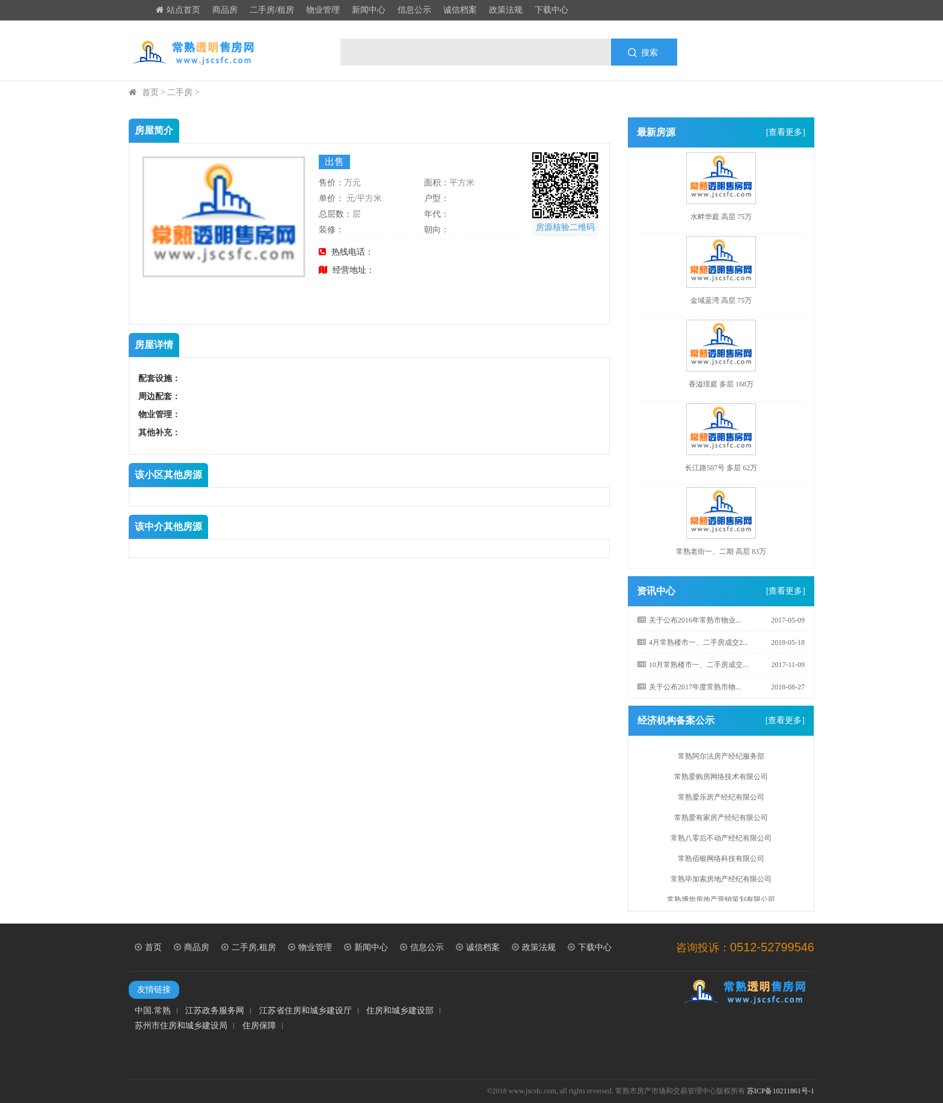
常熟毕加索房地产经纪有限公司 (721, 881)
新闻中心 (368, 9)
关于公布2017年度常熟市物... (689, 687)
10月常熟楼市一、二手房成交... (692, 664)
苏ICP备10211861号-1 (780, 1091)
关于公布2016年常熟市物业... (689, 620)
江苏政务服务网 (214, 1011)
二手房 (179, 92)
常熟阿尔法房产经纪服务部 (721, 758)
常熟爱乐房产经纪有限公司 (721, 799)
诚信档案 (460, 9)
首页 (150, 92)
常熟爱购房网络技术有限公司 (721, 779)
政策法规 (506, 9)
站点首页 (178, 9)
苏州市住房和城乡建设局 (181, 1026)
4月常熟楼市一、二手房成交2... (692, 642)
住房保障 (259, 1026)
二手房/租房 (272, 9)
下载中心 (551, 9)
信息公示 (414, 9)
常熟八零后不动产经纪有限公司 (721, 840)
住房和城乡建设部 (400, 1011)
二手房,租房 (248, 947)
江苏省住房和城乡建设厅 (305, 1011)
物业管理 (323, 9)
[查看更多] (785, 132)
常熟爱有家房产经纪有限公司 (721, 820)
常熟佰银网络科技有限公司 (721, 861)
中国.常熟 (153, 1011)
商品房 (225, 9)
